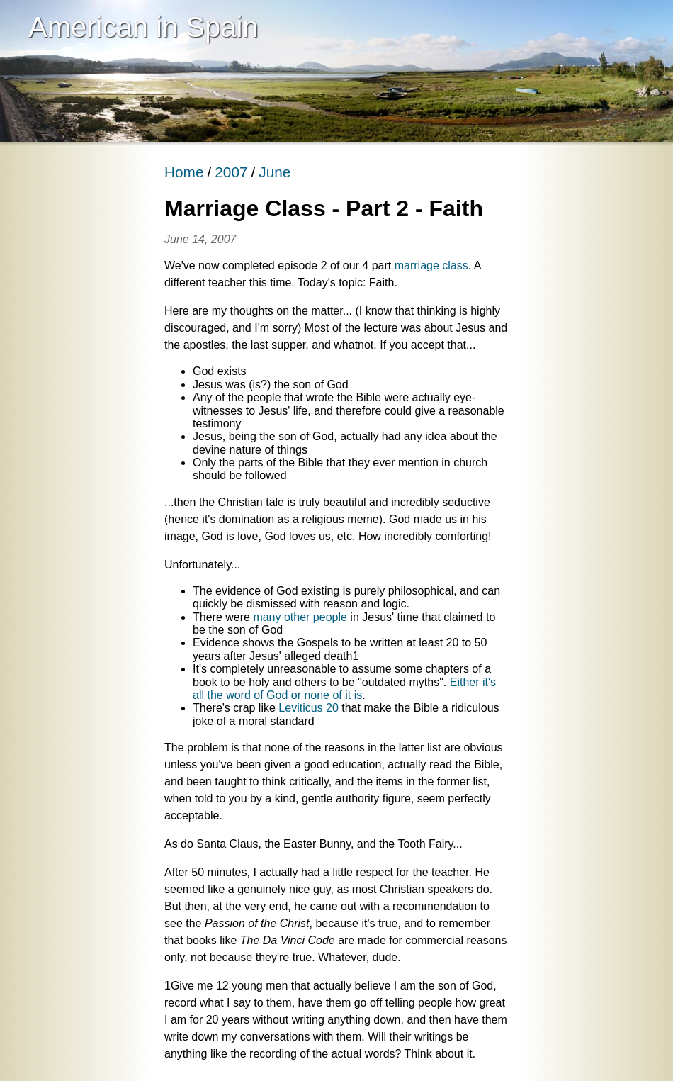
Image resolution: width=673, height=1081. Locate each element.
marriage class (431, 265)
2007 (231, 172)
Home (183, 172)
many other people (300, 617)
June (274, 172)
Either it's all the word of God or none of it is (344, 688)
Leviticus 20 (308, 708)
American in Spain (143, 27)
